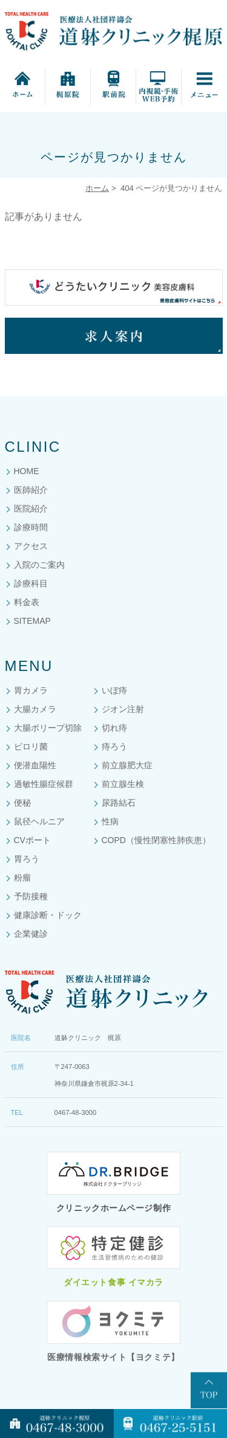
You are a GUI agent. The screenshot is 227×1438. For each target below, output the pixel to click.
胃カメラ (31, 690)
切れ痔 (114, 728)
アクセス (31, 546)
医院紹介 (31, 508)
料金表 (26, 602)
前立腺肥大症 (127, 765)
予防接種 (31, 896)
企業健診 (31, 934)
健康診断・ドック (48, 915)
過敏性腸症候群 (43, 784)
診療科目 (31, 583)
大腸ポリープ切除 (48, 728)
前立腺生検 (123, 784)
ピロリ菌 (31, 746)
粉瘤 (22, 877)
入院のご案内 (39, 565)
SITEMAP (32, 621)
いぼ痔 (114, 690)
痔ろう (114, 746)
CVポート (32, 840)
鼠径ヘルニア (39, 821)
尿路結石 (119, 802)
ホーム (97, 188)
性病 (110, 821)
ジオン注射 (123, 709)
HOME (26, 471)
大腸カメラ (35, 709)
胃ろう (26, 859)
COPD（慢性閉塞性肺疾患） (156, 840)
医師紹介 (31, 490)
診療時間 (31, 527)
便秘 (22, 802)
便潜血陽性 (35, 765)
